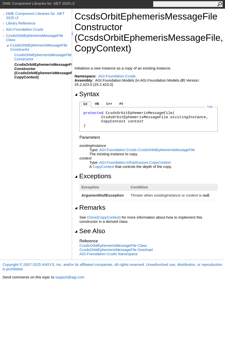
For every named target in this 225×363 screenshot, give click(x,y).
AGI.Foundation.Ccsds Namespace (108, 254)
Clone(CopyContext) (104, 217)
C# (85, 104)
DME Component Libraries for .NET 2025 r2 (35, 15)
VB (97, 104)
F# (121, 104)
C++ (109, 104)
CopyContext (103, 166)
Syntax (87, 94)
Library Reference (20, 23)
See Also (90, 231)
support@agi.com (69, 277)
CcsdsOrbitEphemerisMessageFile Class (34, 37)
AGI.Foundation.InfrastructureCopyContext (135, 162)
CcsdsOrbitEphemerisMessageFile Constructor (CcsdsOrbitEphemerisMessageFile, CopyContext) (43, 70)
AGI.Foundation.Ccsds (24, 29)
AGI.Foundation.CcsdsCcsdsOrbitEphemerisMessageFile (147, 150)
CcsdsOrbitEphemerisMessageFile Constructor (38, 47)
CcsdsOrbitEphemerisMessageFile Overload (116, 250)
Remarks (90, 207)
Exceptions (93, 176)
